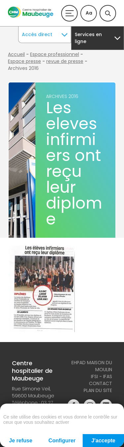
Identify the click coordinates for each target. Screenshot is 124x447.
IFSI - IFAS (101, 376)
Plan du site (98, 390)
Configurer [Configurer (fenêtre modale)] (62, 440)
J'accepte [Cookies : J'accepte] (103, 440)
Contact (100, 383)
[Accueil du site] (30, 16)
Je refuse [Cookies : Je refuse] (20, 440)
